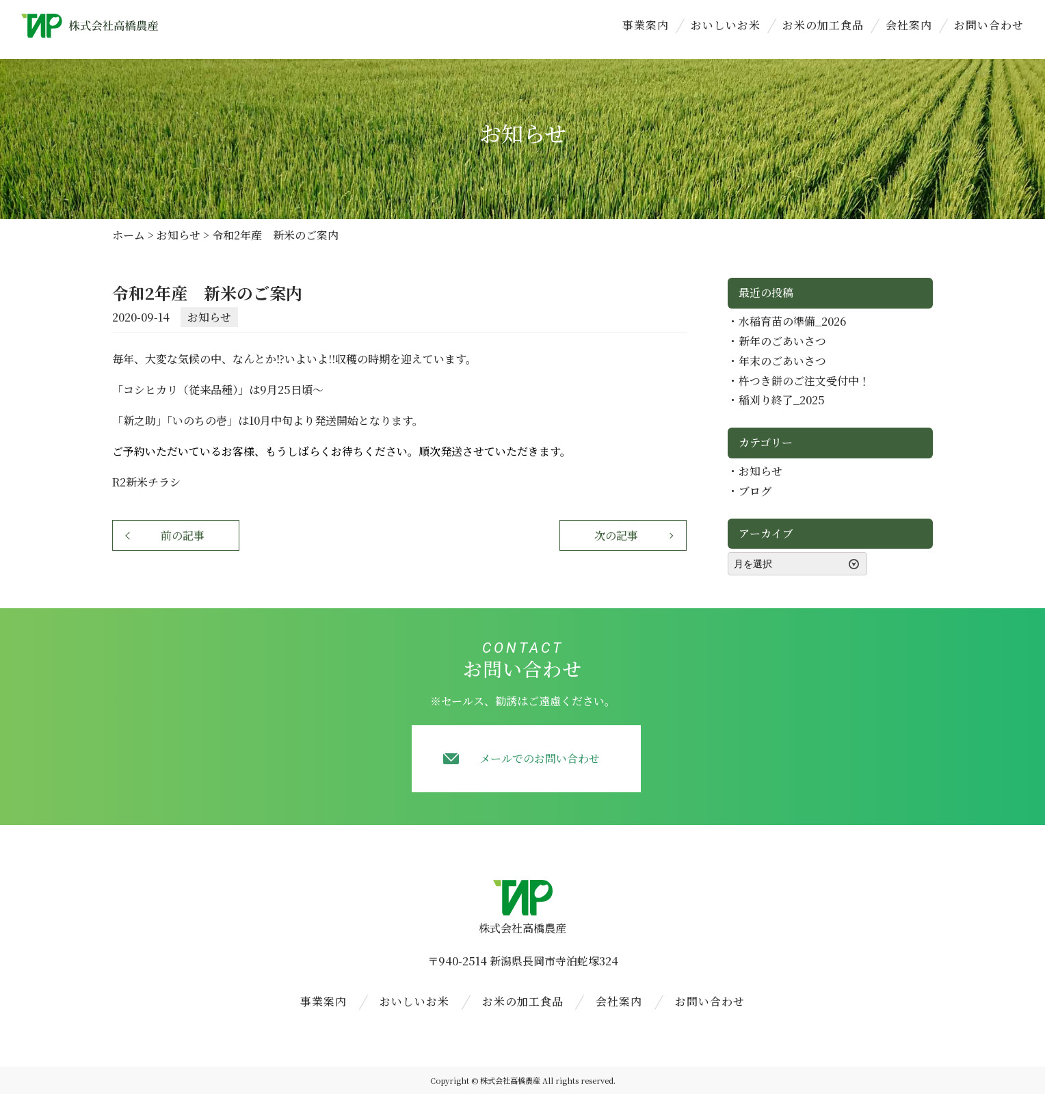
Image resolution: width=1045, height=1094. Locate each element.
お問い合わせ (989, 25)
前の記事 (182, 535)
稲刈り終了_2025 (782, 400)
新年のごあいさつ (782, 341)
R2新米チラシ (146, 482)
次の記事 (616, 535)
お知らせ (209, 317)
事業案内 (645, 25)
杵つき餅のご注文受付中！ (804, 381)
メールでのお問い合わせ (539, 758)
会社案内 (909, 25)
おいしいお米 (725, 25)
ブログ (755, 491)
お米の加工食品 (823, 25)
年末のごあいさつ (782, 361)
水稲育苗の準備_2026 (792, 321)
